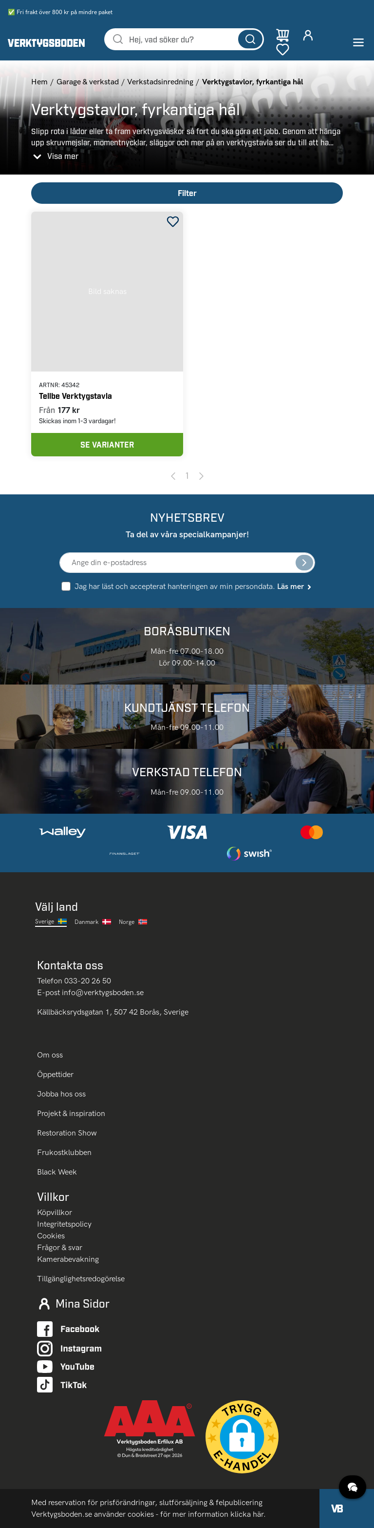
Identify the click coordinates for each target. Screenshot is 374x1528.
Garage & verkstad (87, 81)
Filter (187, 192)
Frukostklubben (64, 1152)
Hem (39, 81)
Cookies (51, 1235)
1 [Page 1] (187, 475)
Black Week (57, 1171)
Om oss (51, 1054)
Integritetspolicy (64, 1224)
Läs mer (295, 586)
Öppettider (55, 1074)
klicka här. (248, 1514)
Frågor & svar (59, 1247)
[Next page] (201, 475)
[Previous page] (173, 475)
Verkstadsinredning (160, 81)
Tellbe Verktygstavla (75, 395)
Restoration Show (67, 1132)
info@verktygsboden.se (103, 992)
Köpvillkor (54, 1212)
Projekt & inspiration (71, 1113)
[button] (242, 1436)
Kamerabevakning (68, 1259)
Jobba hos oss (61, 1093)
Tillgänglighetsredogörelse (81, 1278)
